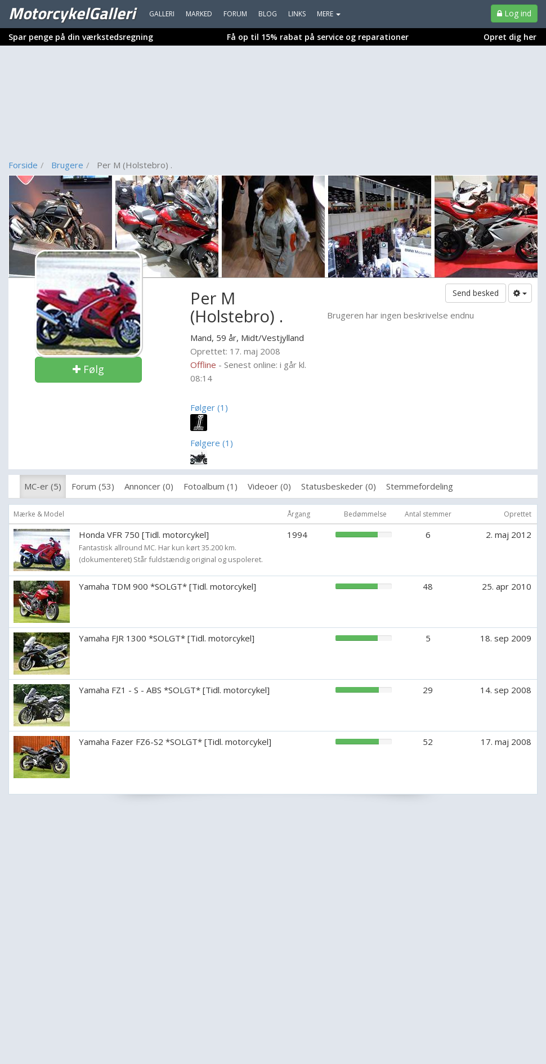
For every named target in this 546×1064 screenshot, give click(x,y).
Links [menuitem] (297, 14)
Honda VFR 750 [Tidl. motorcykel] (144, 534)
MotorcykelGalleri (71, 13)
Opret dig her (510, 37)
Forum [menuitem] (235, 14)
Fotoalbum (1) (211, 486)
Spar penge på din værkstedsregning (80, 37)
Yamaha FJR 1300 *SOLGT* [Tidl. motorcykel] (166, 638)
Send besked (476, 293)
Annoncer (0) (148, 486)
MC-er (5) (42, 486)
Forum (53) (92, 486)
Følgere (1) (211, 442)
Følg (88, 369)
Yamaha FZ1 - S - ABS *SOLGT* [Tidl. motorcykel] (174, 689)
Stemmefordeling (419, 486)
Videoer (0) (269, 486)
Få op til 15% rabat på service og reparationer (318, 37)
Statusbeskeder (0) (338, 486)
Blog (267, 14)
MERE (329, 14)
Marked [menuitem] (199, 14)
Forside (23, 164)
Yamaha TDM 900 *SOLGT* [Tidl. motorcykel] (167, 586)
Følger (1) (209, 407)
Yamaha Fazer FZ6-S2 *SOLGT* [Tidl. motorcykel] (175, 741)
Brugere (67, 164)
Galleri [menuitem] (161, 14)
